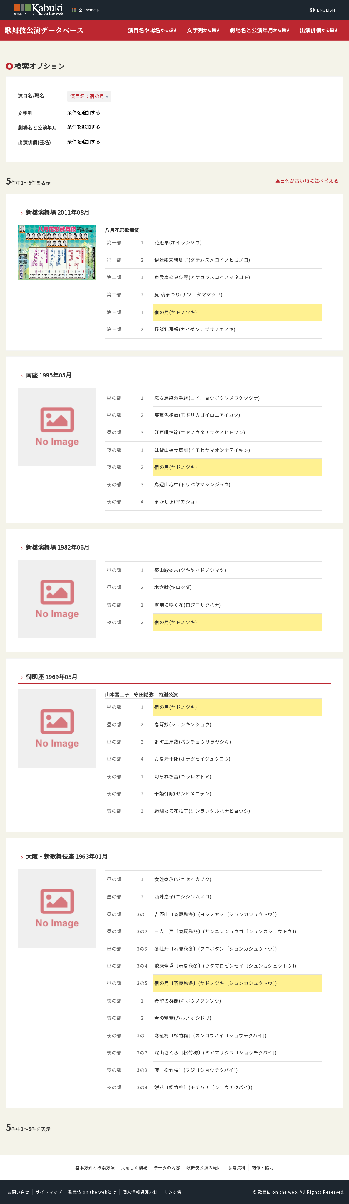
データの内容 (167, 1167)
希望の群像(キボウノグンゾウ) (187, 1000)
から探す (153, 30)
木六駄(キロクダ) (173, 587)
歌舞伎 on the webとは (92, 1192)
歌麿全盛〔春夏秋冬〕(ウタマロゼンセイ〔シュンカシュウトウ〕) (225, 965)
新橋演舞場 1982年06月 (58, 547)
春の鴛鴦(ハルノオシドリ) (183, 1017)
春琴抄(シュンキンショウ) (183, 724)
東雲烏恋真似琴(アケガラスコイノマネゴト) (202, 277)
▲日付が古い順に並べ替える (307, 180)
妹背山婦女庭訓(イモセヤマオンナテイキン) (202, 449)
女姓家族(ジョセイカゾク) (183, 879)
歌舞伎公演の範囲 (204, 1167)
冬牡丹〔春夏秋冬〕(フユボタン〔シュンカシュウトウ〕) (215, 948)
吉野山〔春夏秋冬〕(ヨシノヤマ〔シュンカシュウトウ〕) (215, 914)
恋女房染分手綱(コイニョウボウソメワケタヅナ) (207, 397)
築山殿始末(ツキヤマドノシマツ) (190, 569)
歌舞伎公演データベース (44, 30)
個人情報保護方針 (140, 1192)
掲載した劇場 (134, 1167)
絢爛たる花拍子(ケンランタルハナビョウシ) (202, 810)
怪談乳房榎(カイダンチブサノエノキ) (195, 329)
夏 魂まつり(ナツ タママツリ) (188, 294)
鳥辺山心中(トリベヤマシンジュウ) (192, 484)
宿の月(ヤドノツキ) (175, 312)
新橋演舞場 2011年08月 (58, 212)
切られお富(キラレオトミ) (183, 776)
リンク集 (173, 1192)
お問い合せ (18, 1192)
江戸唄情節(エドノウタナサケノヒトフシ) (199, 432)
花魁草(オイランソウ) (178, 242)
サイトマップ (49, 1192)
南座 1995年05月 (49, 375)
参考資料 (237, 1167)
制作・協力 (263, 1167)
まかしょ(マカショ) (175, 501)
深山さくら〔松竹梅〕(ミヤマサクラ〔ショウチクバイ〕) (215, 1052)
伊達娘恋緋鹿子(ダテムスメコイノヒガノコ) (202, 259)
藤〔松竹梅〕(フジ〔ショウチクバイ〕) (196, 1069)
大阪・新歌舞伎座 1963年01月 (67, 856)
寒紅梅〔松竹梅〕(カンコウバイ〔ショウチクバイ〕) (210, 1035)
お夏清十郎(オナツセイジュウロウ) (192, 758)
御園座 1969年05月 (52, 676)
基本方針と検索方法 (95, 1167)
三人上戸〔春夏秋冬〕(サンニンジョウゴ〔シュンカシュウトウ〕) (225, 931)
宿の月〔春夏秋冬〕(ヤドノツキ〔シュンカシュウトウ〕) (215, 982)
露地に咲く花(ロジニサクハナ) (187, 604)
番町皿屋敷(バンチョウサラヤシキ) (192, 741)
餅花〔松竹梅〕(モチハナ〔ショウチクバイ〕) (203, 1087)
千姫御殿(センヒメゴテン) (183, 793)
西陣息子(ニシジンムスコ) (183, 896)
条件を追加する (83, 112)
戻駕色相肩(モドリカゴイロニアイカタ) (197, 414)
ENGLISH (326, 10)
